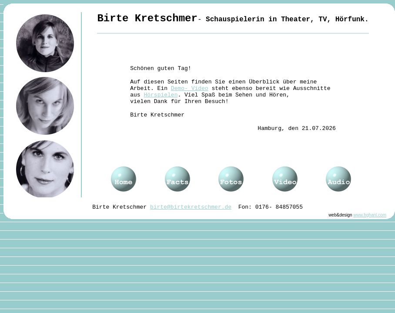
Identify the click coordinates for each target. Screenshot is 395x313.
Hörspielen (160, 95)
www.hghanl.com (369, 215)
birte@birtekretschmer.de (190, 207)
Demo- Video (189, 88)
